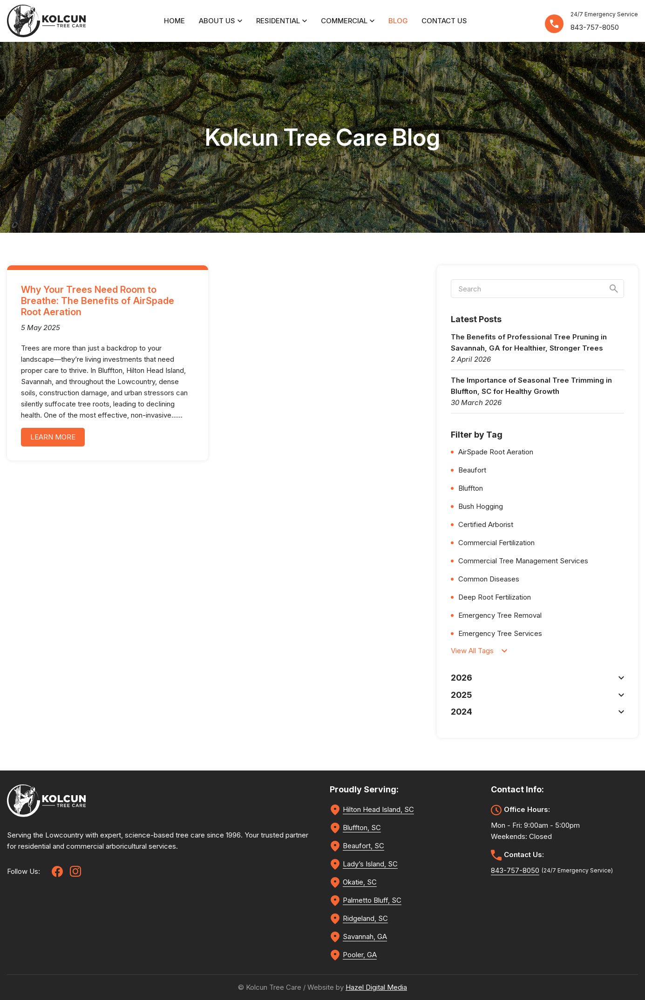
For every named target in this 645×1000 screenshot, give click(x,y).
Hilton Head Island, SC (378, 809)
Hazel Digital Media (376, 987)
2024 (537, 711)
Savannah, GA (365, 936)
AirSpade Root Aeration (495, 451)
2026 (537, 677)
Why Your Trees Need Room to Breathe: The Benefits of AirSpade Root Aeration (97, 301)
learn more (52, 436)
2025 (537, 695)
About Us (220, 20)
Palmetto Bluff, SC (372, 900)
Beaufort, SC (363, 845)
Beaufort (472, 470)
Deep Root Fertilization (494, 597)
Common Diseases (488, 578)
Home (174, 20)
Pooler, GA (360, 954)
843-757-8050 (594, 27)
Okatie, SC (360, 882)
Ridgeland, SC (365, 918)
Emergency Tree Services (500, 633)
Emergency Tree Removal (500, 615)
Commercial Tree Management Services (523, 560)
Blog (397, 20)
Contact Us (444, 20)
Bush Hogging (480, 506)
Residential (281, 20)
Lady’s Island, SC (370, 863)
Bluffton (470, 488)
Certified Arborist (485, 524)
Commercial (347, 20)
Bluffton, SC (362, 827)
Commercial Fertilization (496, 542)
